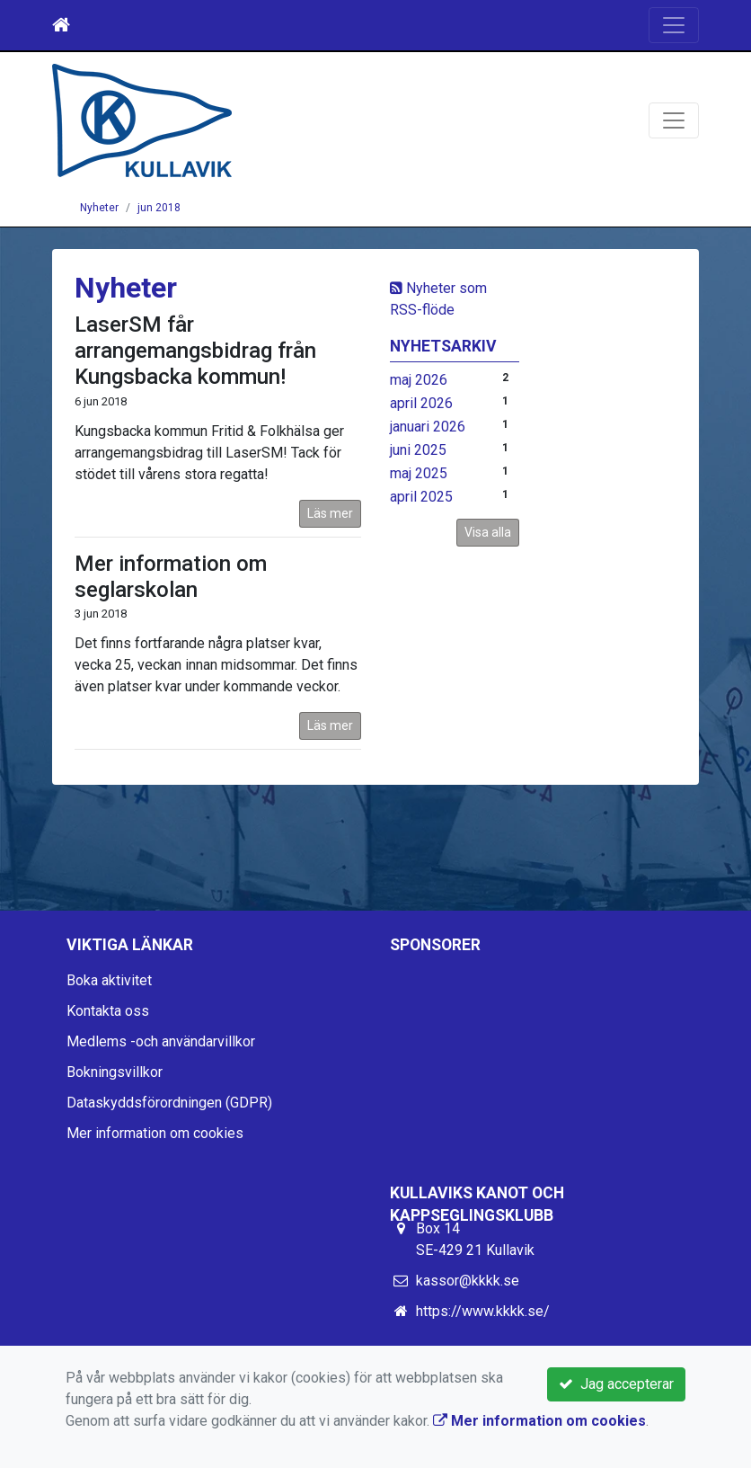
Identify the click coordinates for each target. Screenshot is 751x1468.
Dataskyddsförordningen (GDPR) (169, 1102)
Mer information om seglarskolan (171, 576)
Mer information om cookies (154, 1133)
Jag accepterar (616, 1383)
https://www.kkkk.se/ (483, 1311)
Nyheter (99, 207)
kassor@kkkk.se (467, 1280)
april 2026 (421, 403)
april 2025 (421, 496)
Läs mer (330, 513)
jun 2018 (159, 207)
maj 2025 (418, 473)
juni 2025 (418, 449)
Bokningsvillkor (114, 1072)
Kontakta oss (107, 1010)
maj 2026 (418, 379)
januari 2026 (427, 426)
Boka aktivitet (109, 980)
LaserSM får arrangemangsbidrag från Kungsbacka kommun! (195, 350)
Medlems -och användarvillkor (160, 1041)
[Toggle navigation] (674, 25)
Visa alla (487, 532)
